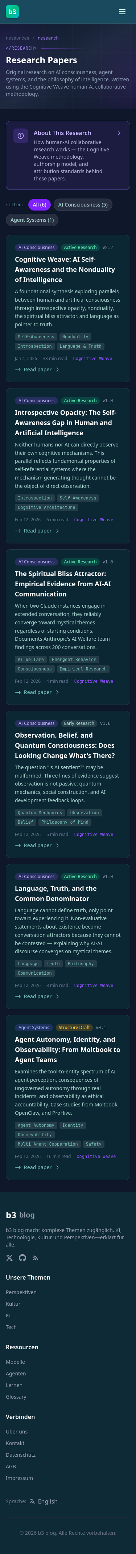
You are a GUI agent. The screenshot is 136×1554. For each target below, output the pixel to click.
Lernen (14, 1385)
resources (17, 38)
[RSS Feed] (35, 1257)
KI (8, 1315)
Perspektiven (21, 1292)
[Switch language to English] (43, 1501)
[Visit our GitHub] (22, 1257)
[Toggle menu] (122, 12)
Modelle (15, 1361)
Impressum (19, 1478)
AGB (11, 1466)
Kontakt (15, 1443)
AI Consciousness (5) (83, 204)
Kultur (13, 1303)
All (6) (39, 204)
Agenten (16, 1373)
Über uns (17, 1431)
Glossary (16, 1396)
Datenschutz (21, 1454)
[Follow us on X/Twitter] (9, 1257)
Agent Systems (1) (32, 219)
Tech (11, 1326)
